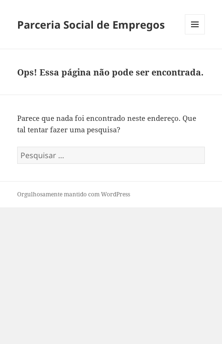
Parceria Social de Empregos (91, 24)
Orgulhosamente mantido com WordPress (73, 194)
